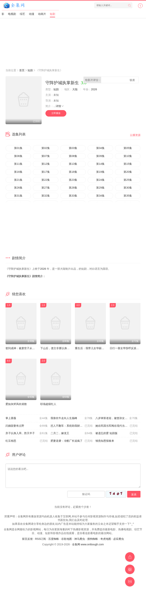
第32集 (45, 195)
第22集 (45, 179)
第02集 (45, 148)
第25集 (128, 179)
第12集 (45, 163)
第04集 (100, 148)
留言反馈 (27, 538)
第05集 (128, 148)
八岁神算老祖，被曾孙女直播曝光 (116, 418)
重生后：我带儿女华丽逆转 (91, 348)
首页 (22, 70)
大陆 (75, 89)
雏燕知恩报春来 (116, 441)
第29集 (100, 187)
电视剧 (12, 13)
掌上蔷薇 (27, 418)
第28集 (73, 187)
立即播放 (55, 113)
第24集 (100, 179)
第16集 (18, 171)
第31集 (18, 195)
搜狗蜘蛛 (92, 538)
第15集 (128, 163)
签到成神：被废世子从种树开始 (24, 348)
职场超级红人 (48, 404)
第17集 (45, 171)
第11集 (18, 163)
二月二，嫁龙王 (72, 433)
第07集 (45, 156)
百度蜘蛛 (53, 538)
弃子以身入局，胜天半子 (27, 433)
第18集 (73, 171)
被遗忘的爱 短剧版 (116, 433)
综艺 (22, 13)
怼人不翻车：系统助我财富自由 (72, 426)
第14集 (100, 163)
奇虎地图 (105, 538)
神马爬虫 (79, 538)
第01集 (18, 148)
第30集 (128, 187)
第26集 (18, 187)
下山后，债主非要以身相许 (56, 348)
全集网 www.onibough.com (88, 544)
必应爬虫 (118, 538)
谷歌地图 (66, 538)
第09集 (100, 156)
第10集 (128, 156)
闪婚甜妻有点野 (27, 426)
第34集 (100, 195)
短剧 (52, 13)
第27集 (45, 187)
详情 (60, 106)
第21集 (18, 179)
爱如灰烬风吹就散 (16, 404)
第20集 (128, 171)
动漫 (31, 13)
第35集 (128, 195)
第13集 (73, 163)
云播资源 (135, 135)
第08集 (73, 156)
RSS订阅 (40, 538)
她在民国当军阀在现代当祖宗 (116, 426)
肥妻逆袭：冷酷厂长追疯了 (72, 441)
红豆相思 (27, 441)
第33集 (73, 195)
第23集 (73, 179)
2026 (94, 89)
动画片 (42, 13)
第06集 (18, 156)
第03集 (73, 148)
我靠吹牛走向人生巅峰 (72, 418)
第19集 (100, 171)
